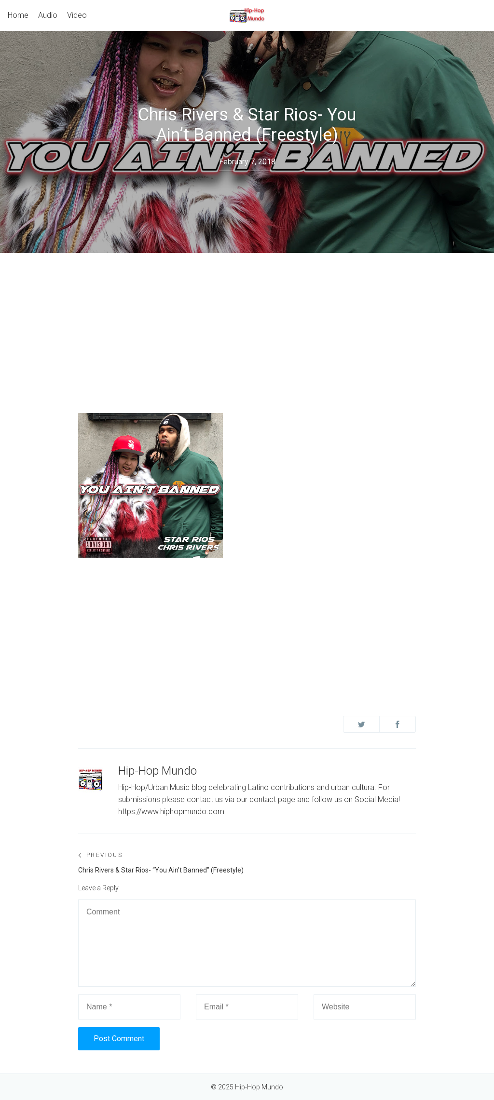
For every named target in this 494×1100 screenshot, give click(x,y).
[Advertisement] (247, 325)
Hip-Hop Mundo (157, 771)
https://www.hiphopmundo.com (171, 811)
